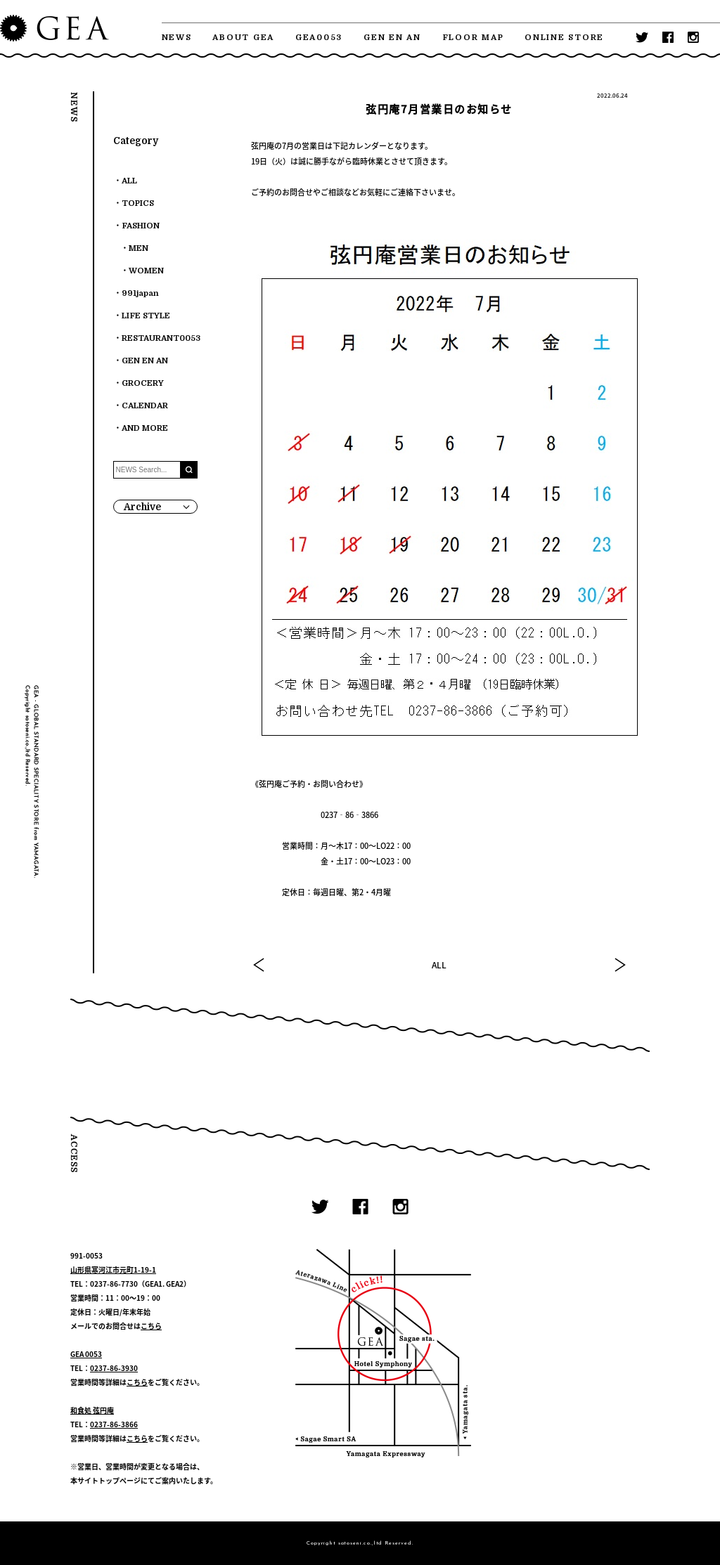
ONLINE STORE (564, 37)
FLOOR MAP (473, 37)
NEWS (177, 37)
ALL (439, 965)
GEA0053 (318, 37)
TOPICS (138, 203)
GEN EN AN (392, 37)
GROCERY (143, 383)
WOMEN (146, 270)
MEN (138, 248)
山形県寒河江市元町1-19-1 (113, 1269)
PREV (259, 964)
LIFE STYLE (146, 315)
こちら (151, 1325)
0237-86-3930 (114, 1368)
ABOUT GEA (243, 37)
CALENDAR (145, 405)
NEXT (619, 964)
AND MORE (145, 428)
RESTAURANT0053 (161, 338)
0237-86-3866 (114, 1424)
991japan (140, 293)
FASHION (141, 225)
